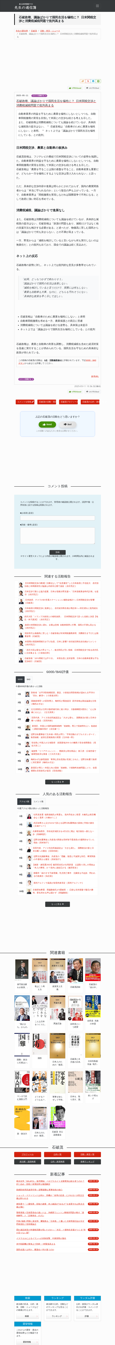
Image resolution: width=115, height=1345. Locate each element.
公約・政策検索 (58, 1162)
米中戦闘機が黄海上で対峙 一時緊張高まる (35, 1244)
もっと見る (57, 782)
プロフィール (28, 1154)
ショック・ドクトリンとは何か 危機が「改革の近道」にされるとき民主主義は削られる (50, 1197)
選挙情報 (30, 1342)
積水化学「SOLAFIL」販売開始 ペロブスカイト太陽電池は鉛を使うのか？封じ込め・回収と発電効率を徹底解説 (50, 1182)
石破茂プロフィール (69, 402)
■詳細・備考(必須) (29, 525)
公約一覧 (58, 1154)
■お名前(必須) (27, 513)
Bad (68, 424)
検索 (31, 1316)
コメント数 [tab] (38, 802)
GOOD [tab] (20, 679)
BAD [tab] (28, 679)
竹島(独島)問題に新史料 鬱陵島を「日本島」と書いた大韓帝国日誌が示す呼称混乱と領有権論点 (50, 1222)
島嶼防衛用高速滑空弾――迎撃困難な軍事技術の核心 (39, 1190)
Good (47, 424)
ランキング (60, 1316)
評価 (91, 1316)
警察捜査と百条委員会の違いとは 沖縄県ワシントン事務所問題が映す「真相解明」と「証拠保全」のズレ (50, 1214)
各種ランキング (87, 1162)
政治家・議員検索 (28, 1162)
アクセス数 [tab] (24, 802)
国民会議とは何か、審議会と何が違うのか (35, 1250)
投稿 (58, 552)
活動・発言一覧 (87, 1154)
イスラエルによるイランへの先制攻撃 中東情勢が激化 (41, 1238)
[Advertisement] (57, 59)
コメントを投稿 (25, 402)
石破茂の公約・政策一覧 (90, 402)
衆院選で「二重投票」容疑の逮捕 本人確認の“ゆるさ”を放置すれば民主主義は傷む (50, 1205)
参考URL (95, 376)
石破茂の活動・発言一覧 (47, 402)
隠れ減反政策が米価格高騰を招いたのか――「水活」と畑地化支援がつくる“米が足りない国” (51, 1231)
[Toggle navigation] (97, 5)
